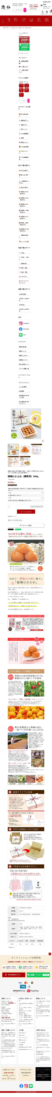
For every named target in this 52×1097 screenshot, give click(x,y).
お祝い (22, 253)
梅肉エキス (23, 125)
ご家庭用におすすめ (23, 182)
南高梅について (23, 360)
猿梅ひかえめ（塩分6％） (23, 198)
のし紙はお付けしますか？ (15, 495)
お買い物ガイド (22, 1032)
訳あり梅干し (23, 187)
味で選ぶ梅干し (23, 115)
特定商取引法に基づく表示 (24, 396)
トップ (3, 20)
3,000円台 (22, 305)
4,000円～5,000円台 (24, 310)
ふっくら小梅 (23, 241)
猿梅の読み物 (47, 19)
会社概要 (21, 391)
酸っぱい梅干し (23, 175)
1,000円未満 (22, 294)
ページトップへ (50, 954)
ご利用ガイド (23, 19)
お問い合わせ (39, 19)
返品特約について (12, 516)
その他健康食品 (23, 158)
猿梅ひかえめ (15, 27)
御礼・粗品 (23, 268)
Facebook (24, 329)
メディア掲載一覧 (24, 368)
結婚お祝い (23, 263)
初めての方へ (22, 1035)
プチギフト (23, 276)
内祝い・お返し (23, 258)
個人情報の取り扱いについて (24, 402)
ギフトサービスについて (23, 281)
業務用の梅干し (23, 236)
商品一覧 (9, 19)
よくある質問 (31, 19)
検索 (24, 10)
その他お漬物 (23, 146)
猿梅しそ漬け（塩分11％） (23, 223)
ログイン (23, 58)
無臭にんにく (23, 142)
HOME (4, 27)
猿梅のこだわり (23, 355)
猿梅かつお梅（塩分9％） (23, 211)
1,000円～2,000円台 (24, 299)
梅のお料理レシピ (24, 364)
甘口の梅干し (23, 170)
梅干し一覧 (9, 27)
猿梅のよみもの (22, 1040)
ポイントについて (24, 382)
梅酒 (21, 138)
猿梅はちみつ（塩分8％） (23, 205)
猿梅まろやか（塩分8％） (23, 192)
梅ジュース (23, 129)
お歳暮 (21, 84)
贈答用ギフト (23, 120)
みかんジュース (23, 152)
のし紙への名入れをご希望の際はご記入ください (20, 500)
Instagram (24, 323)
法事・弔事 (23, 272)
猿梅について (16, 19)
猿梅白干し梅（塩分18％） (23, 230)
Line (22, 335)
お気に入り (23, 67)
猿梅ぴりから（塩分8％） (23, 217)
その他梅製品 (23, 133)
